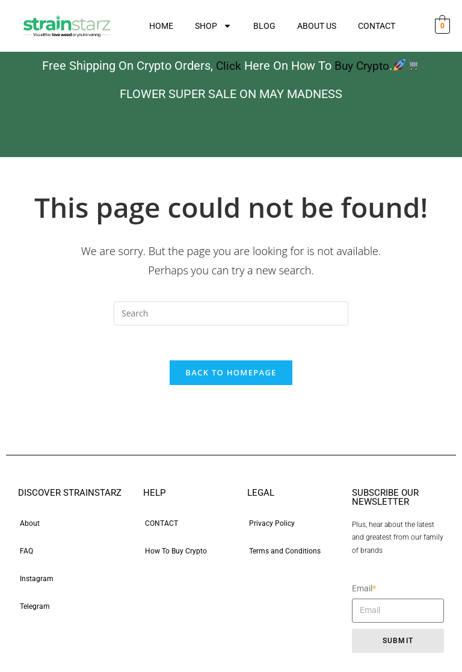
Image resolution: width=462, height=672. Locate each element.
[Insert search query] (231, 313)
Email (364, 590)
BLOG (264, 26)
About (30, 524)
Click (228, 65)
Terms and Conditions (285, 552)
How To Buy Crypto (176, 552)
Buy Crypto (362, 65)
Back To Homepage (230, 373)
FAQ (26, 552)
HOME (161, 26)
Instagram (37, 580)
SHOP (213, 26)
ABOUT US (316, 26)
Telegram (35, 607)
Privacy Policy (272, 524)
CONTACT (376, 26)
